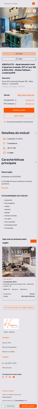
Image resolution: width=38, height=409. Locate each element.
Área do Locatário (8, 352)
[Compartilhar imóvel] (34, 11)
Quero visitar (19, 116)
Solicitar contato (19, 110)
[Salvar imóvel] (29, 11)
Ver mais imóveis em (19, 307)
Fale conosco (7, 368)
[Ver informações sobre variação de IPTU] (15, 103)
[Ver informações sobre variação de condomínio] (15, 100)
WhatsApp (10, 406)
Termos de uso (7, 397)
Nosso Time (6, 343)
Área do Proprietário (9, 347)
